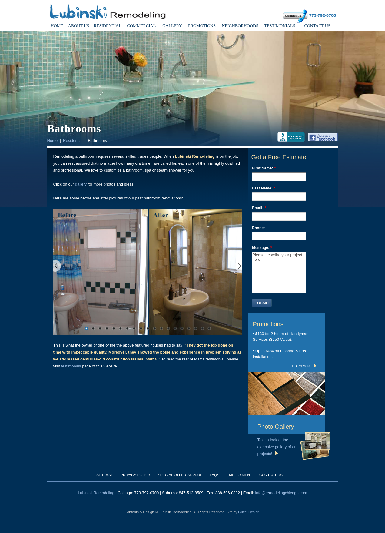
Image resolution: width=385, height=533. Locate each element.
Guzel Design (248, 512)
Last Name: (263, 188)
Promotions (202, 26)
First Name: (264, 168)
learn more (304, 365)
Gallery (172, 26)
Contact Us (317, 26)
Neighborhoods (240, 26)
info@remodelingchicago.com (281, 493)
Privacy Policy (136, 475)
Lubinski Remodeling (96, 493)
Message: (262, 248)
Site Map (104, 475)
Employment (239, 475)
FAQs (214, 475)
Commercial (141, 26)
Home (57, 26)
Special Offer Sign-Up (180, 475)
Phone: (258, 228)
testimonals (71, 366)
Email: (259, 208)
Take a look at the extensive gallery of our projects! (277, 446)
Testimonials (279, 26)
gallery (81, 184)
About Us (78, 26)
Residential (107, 26)
